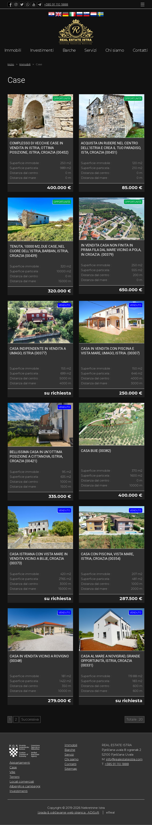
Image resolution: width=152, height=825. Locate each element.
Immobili (12, 50)
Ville (12, 772)
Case (13, 767)
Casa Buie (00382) (96, 451)
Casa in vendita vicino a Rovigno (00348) (39, 658)
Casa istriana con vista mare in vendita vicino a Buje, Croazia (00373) (39, 558)
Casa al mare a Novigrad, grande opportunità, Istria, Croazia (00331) (110, 660)
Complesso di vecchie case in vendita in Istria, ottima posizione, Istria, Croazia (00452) (39, 147)
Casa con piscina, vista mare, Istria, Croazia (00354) (107, 556)
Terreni (14, 777)
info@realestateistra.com (124, 759)
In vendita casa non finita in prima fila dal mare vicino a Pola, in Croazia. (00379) (111, 250)
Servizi (91, 50)
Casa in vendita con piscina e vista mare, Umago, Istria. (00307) (110, 350)
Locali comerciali (22, 781)
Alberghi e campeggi (25, 786)
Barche (69, 50)
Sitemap (71, 769)
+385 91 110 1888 (56, 4)
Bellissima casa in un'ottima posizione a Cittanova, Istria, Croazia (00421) (36, 456)
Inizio (11, 64)
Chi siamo (114, 50)
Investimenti (42, 50)
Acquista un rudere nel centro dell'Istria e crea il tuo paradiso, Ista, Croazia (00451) (111, 147)
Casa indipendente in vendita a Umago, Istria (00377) (38, 350)
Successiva (30, 719)
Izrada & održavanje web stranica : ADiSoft (68, 812)
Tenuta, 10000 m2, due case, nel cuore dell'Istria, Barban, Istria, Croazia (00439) (39, 251)
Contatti (140, 50)
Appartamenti (20, 762)
